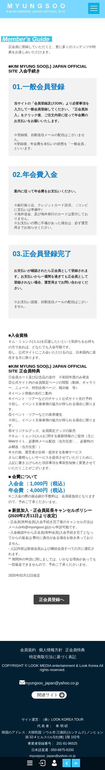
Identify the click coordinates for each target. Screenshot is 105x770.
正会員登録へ (51, 599)
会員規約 (28, 650)
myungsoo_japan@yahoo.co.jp (49, 683)
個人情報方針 (50, 650)
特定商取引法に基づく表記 (52, 657)
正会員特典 (75, 650)
